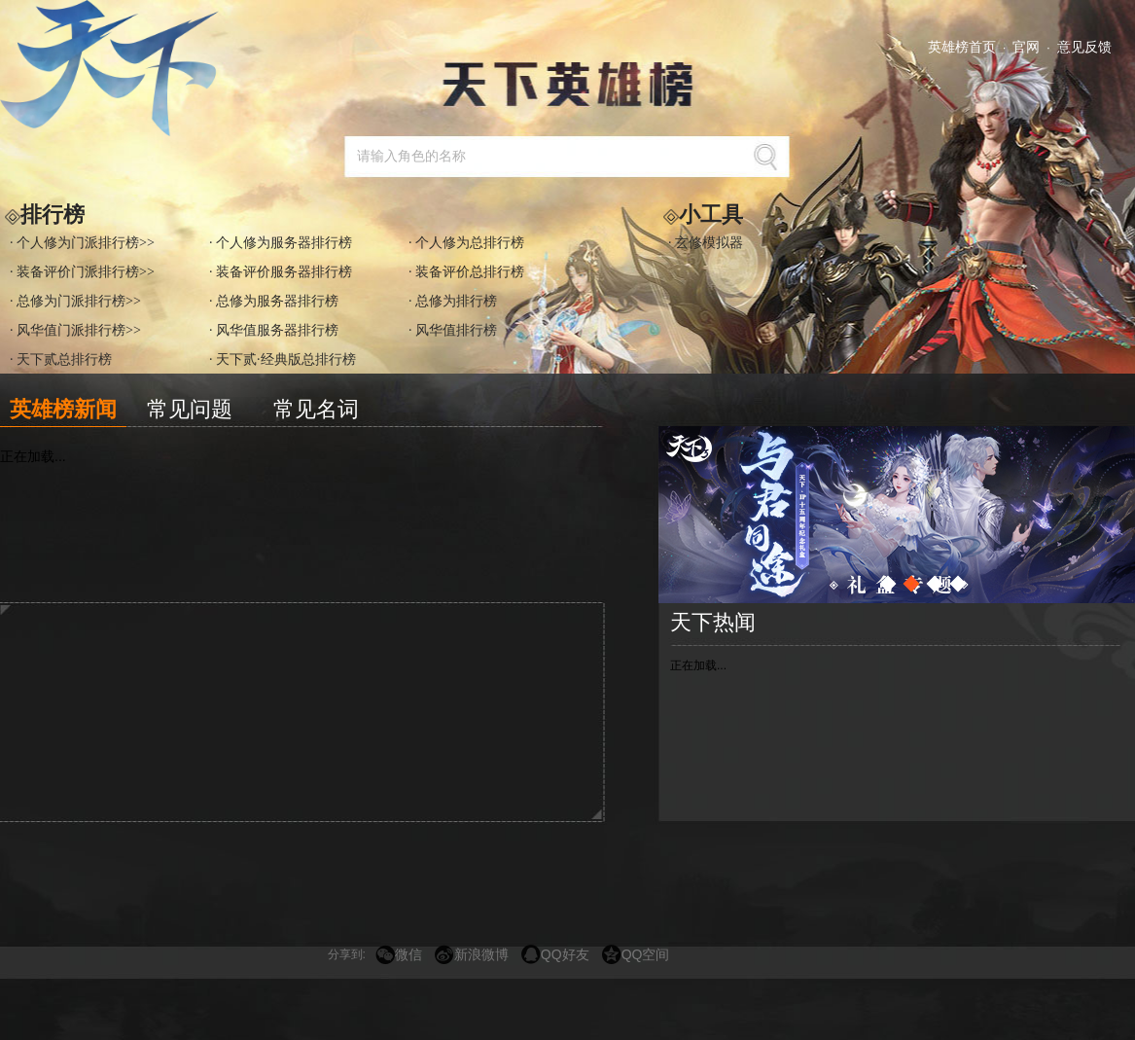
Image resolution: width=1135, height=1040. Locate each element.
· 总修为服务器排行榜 (273, 301)
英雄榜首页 (962, 46)
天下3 (121, 68)
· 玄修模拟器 (705, 242)
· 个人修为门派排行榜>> (82, 242)
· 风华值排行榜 (452, 330)
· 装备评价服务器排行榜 (280, 272)
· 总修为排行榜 (452, 301)
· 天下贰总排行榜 (61, 359)
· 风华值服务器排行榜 (273, 330)
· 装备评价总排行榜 (466, 272)
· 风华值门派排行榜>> (75, 330)
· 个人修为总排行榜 (466, 242)
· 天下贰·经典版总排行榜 (282, 359)
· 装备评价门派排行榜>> (82, 272)
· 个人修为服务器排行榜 (280, 242)
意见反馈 (1084, 46)
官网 (1026, 46)
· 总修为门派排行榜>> (75, 301)
